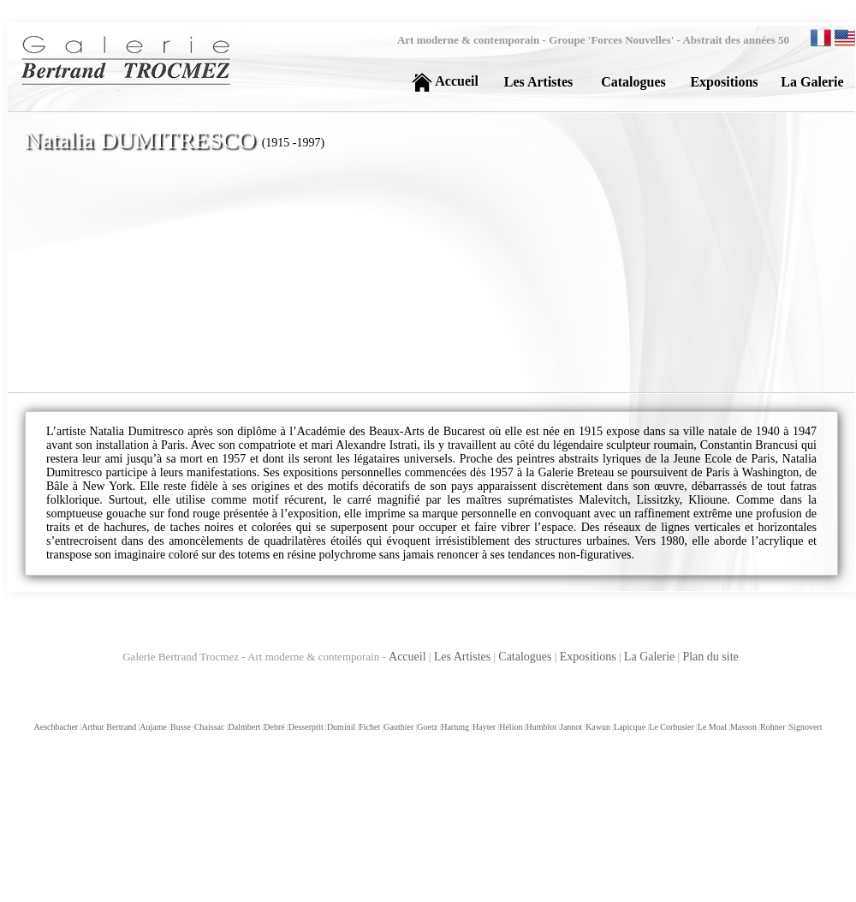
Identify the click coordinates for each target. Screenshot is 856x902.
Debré (273, 727)
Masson (742, 727)
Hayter (483, 727)
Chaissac (209, 727)
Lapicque (628, 727)
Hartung (454, 727)
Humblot (540, 727)
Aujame (152, 727)
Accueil (407, 656)
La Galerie (649, 656)
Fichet (368, 727)
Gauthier (397, 727)
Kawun (597, 727)
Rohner (771, 727)
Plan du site (710, 656)
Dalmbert (244, 727)
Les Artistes (462, 656)
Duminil (340, 727)
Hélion (509, 727)
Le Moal (711, 727)
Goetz (426, 727)
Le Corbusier (670, 727)
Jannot (570, 727)
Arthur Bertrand (108, 727)
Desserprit (305, 727)
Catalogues (524, 656)
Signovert (805, 727)
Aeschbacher (56, 727)
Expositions (588, 656)
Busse (180, 727)
